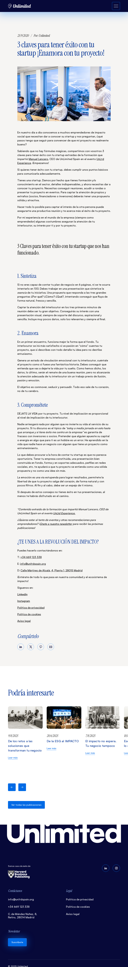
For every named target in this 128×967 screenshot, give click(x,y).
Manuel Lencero (38, 159)
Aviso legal (24, 621)
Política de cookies (29, 614)
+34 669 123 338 (31, 557)
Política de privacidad (30, 607)
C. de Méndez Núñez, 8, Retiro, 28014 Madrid (22, 915)
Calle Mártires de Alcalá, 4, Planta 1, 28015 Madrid (51, 570)
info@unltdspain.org (33, 563)
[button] (12, 787)
